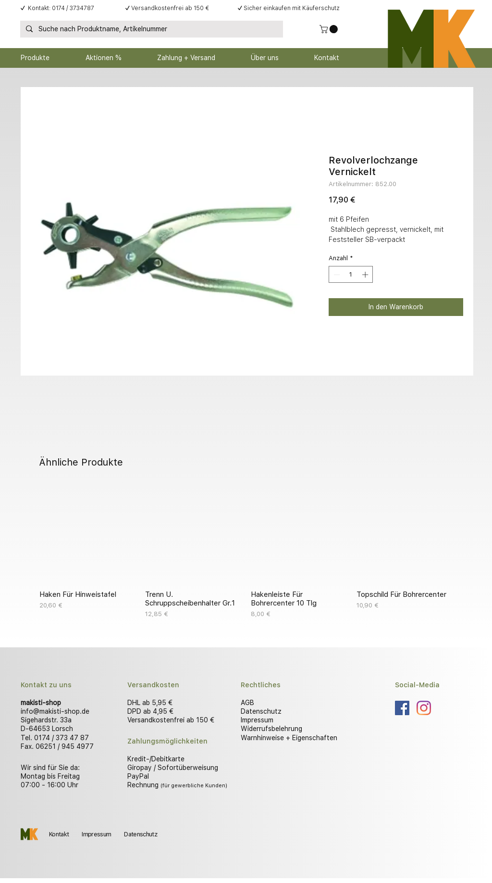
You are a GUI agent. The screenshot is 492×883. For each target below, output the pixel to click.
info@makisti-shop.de (55, 711)
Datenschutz (261, 711)
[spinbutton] (351, 274)
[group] (246, 552)
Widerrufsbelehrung (271, 728)
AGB (247, 702)
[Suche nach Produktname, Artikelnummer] (150, 29)
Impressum (257, 720)
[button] (330, 29)
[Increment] (366, 274)
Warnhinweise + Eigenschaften (289, 738)
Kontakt (59, 834)
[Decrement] (336, 274)
